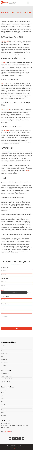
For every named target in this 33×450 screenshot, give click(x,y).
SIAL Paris (3, 83)
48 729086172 (8, 431)
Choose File (14, 292)
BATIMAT (3, 62)
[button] (28, 3)
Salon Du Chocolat (5, 109)
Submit (16, 328)
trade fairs (8, 152)
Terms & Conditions (20, 448)
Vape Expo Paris (5, 41)
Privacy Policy (11, 448)
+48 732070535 (4, 433)
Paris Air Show (6, 130)
